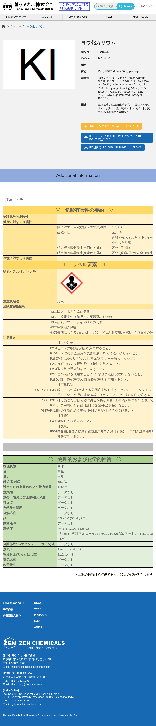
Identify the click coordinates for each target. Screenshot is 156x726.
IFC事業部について (15, 17)
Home (3, 26)
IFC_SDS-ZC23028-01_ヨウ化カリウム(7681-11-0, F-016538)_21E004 (118, 138)
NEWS (109, 17)
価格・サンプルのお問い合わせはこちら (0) (114, 126)
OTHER (35, 627)
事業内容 (46, 17)
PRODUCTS (35, 614)
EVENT (35, 621)
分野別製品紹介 (78, 17)
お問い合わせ (140, 17)
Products (16, 26)
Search (128, 6)
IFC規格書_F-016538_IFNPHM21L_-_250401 (115, 147)
